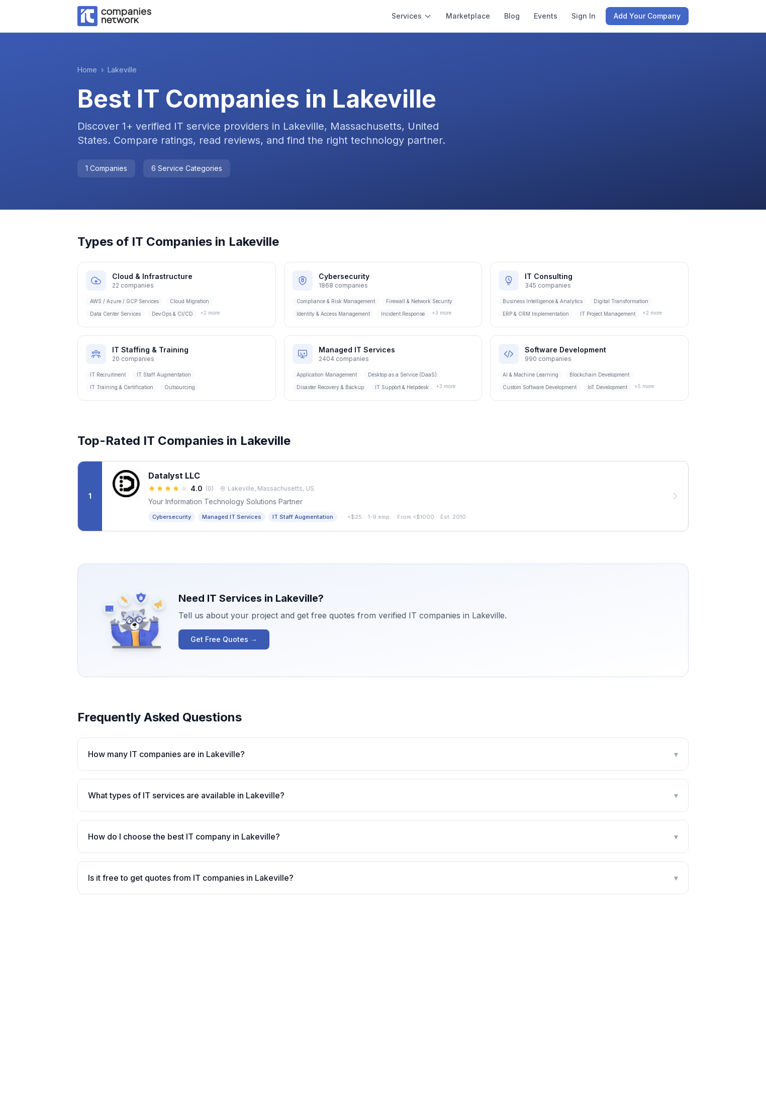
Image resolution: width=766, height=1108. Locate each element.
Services (412, 16)
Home (87, 69)
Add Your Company (647, 16)
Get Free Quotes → (223, 639)
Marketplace (468, 16)
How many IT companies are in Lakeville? (383, 754)
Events (545, 16)
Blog (512, 16)
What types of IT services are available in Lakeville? (383, 795)
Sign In (583, 16)
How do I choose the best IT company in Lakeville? (383, 836)
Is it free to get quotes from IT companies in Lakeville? (383, 878)
